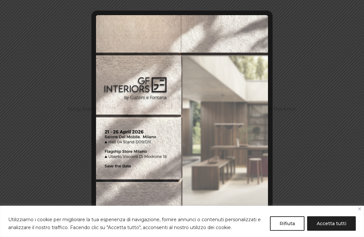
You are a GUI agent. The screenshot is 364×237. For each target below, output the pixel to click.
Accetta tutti (331, 223)
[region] (182, 221)
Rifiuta (287, 223)
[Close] (359, 208)
